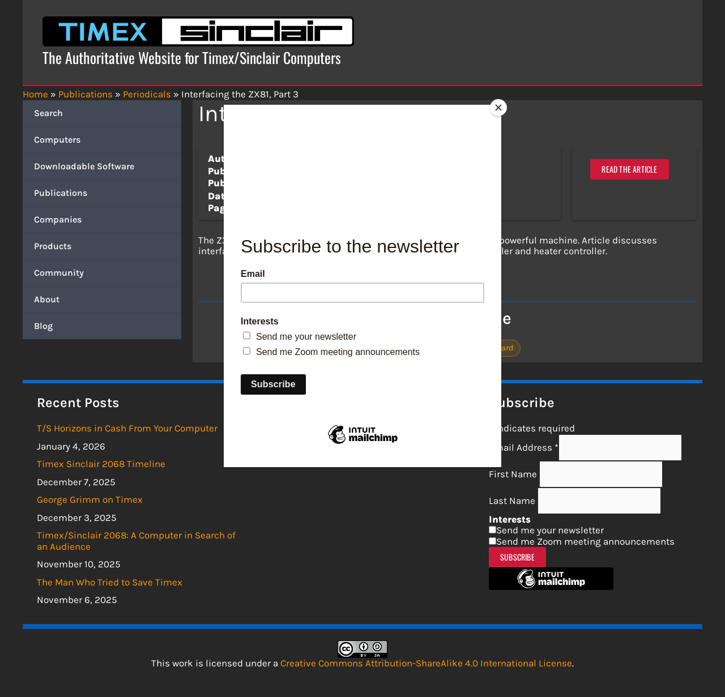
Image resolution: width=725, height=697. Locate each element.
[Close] (498, 107)
